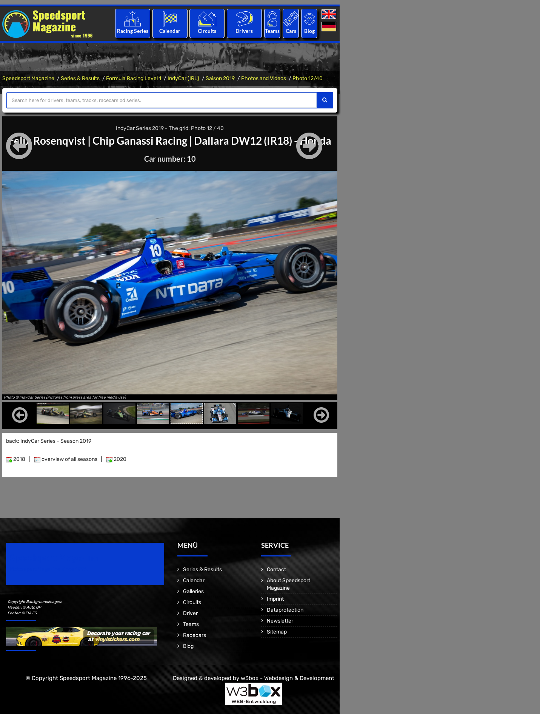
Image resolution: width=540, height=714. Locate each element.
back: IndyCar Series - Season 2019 (48, 441)
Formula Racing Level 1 (133, 78)
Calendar (169, 31)
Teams (272, 31)
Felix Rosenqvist (47, 140)
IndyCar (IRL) (183, 78)
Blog (309, 31)
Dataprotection (285, 610)
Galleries (193, 591)
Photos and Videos (263, 78)
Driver (190, 613)
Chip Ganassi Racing (139, 140)
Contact (276, 569)
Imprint (275, 599)
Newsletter (280, 621)
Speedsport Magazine (28, 78)
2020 (116, 459)
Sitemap (277, 632)
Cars (291, 31)
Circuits (207, 31)
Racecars (194, 635)
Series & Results (80, 78)
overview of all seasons (65, 459)
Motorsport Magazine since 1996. (49, 569)
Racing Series (132, 31)
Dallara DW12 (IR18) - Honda (262, 140)
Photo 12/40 (307, 78)
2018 (15, 459)
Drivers (244, 31)
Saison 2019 (220, 78)
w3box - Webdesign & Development (287, 678)
